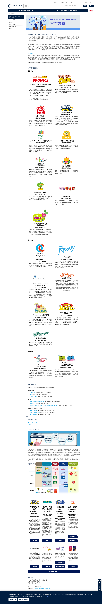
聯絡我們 (10, 28)
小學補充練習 (34, 396)
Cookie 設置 (13, 599)
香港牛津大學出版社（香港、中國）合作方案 (15, 17)
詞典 (31, 394)
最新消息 (55, 2)
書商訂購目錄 (34, 410)
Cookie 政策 (46, 596)
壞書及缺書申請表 (35, 412)
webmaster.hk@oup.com (42, 588)
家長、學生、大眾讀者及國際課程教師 (67, 10)
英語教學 (32, 403)
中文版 (29, 424)
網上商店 (72, 2)
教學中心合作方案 (12, 26)
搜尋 (85, 5)
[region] (51, 597)
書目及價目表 (11, 22)
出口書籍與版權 (12, 20)
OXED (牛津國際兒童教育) (37, 401)
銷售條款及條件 (12, 24)
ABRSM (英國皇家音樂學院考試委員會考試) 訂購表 (44, 405)
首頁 (9, 13)
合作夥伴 (79, 2)
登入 (91, 5)
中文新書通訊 (34, 414)
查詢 (86, 2)
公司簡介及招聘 (64, 2)
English (91, 2)
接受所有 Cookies (23, 599)
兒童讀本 (32, 392)
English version (32, 422)
